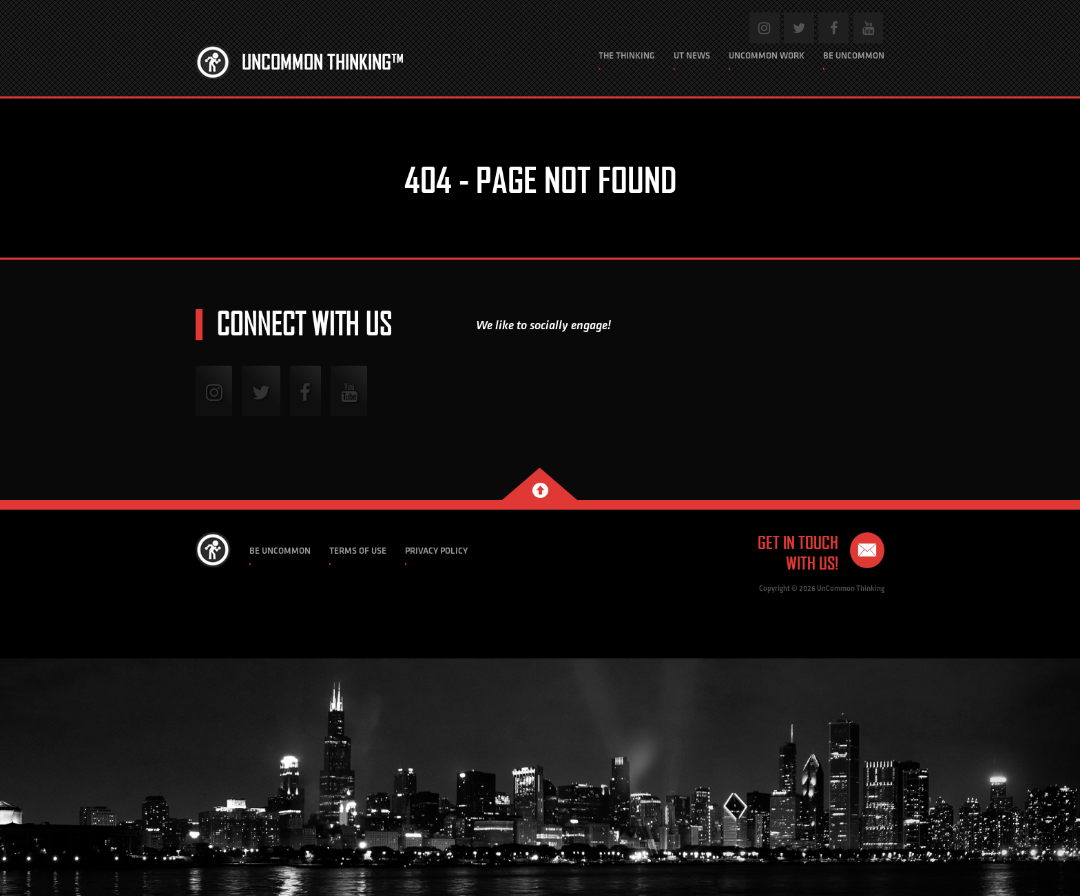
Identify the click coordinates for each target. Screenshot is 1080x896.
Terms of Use (357, 550)
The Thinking (627, 55)
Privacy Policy (436, 550)
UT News (692, 55)
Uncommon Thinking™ (323, 62)
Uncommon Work (766, 55)
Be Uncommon (853, 55)
